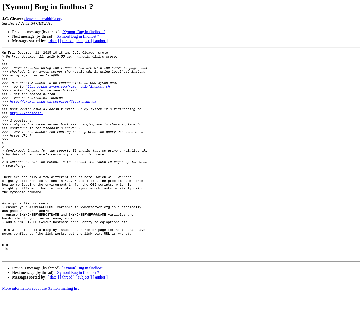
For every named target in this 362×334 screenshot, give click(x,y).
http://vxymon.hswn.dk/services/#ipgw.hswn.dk (53, 112)
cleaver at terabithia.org (43, 19)
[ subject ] (84, 41)
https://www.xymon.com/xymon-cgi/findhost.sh (68, 94)
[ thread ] (67, 41)
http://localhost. (26, 125)
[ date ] (53, 41)
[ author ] (100, 41)
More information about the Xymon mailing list (40, 329)
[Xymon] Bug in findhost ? (83, 32)
